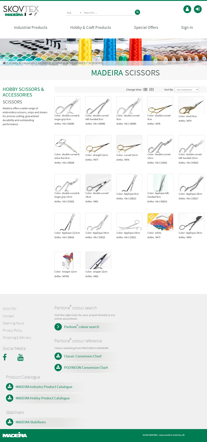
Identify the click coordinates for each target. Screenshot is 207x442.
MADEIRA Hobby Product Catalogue (43, 398)
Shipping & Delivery (17, 337)
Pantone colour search (81, 326)
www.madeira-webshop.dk (172, 435)
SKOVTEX (9, 309)
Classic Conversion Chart (83, 356)
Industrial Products (30, 27)
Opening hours (13, 323)
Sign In (187, 27)
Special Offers (146, 27)
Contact (8, 316)
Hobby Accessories (22, 63)
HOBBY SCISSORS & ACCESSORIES (61, 63)
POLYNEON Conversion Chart (86, 367)
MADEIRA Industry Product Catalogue (44, 386)
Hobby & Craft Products (90, 27)
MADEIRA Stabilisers (31, 422)
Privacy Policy (12, 330)
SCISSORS (95, 63)
